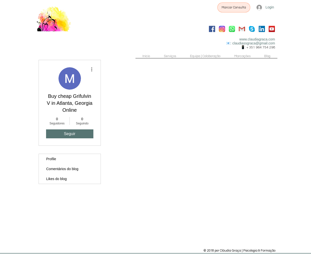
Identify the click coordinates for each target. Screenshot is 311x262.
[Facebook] (212, 29)
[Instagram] (222, 29)
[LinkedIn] (262, 29)
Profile (51, 159)
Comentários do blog (62, 169)
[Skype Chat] (252, 29)
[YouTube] (272, 29)
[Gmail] (242, 29)
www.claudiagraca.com (257, 39)
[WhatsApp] (232, 29)
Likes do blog (56, 179)
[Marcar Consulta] (233, 7)
